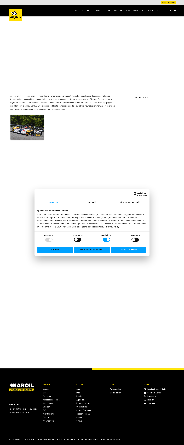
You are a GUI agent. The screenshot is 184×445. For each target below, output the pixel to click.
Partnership (138, 10)
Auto (69, 10)
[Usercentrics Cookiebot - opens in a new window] (135, 194)
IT (171, 10)
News (128, 10)
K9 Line (107, 10)
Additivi (98, 10)
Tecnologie (118, 10)
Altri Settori (87, 10)
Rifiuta (55, 250)
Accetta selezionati (92, 250)
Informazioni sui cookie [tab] (130, 202)
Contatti (149, 10)
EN (175, 10)
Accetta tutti (128, 250)
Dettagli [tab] (92, 202)
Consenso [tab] (53, 202)
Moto (77, 10)
